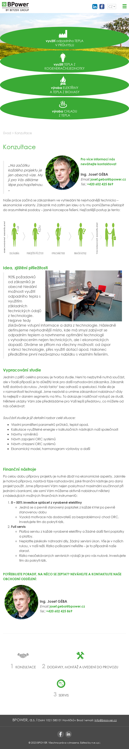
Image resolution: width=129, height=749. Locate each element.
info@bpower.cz (106, 720)
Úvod (7, 133)
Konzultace (23, 133)
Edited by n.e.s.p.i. (90, 742)
